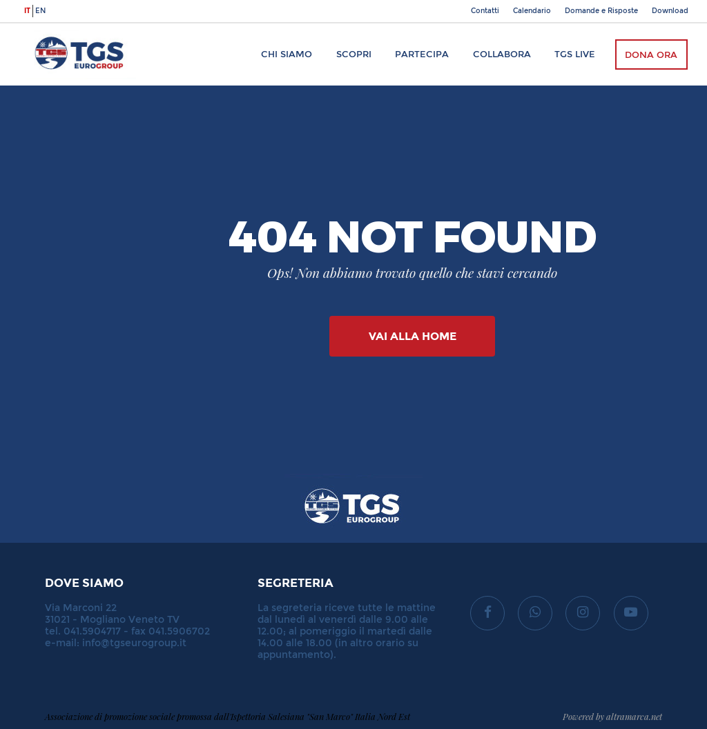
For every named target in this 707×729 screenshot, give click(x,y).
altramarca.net (634, 716)
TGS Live (574, 54)
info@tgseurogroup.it (134, 643)
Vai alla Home (412, 336)
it (27, 11)
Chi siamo (286, 54)
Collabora (502, 54)
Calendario (532, 11)
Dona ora (651, 55)
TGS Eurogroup (66, 30)
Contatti (485, 11)
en (40, 11)
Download (670, 11)
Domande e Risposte (601, 11)
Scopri (353, 54)
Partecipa (422, 54)
